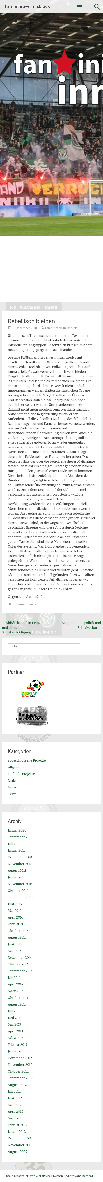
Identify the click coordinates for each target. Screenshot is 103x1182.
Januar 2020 (17, 830)
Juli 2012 (14, 1091)
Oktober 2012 (18, 1071)
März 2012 (16, 1118)
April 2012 (15, 1111)
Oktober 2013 (18, 998)
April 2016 (15, 917)
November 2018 (20, 864)
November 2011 (20, 1145)
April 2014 (15, 984)
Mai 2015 (14, 951)
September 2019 (20, 837)
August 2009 (17, 1152)
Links (12, 780)
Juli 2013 (14, 1011)
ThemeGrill (88, 1176)
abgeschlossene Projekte (27, 760)
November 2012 (20, 1065)
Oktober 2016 (18, 891)
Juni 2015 (15, 944)
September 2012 (20, 1078)
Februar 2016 (17, 924)
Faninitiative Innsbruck (27, 6)
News (12, 787)
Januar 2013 (16, 1051)
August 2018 (17, 870)
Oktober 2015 (18, 931)
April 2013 (15, 1031)
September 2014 (20, 971)
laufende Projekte (21, 774)
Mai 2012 (15, 1105)
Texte (32, 604)
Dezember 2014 (20, 958)
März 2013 (15, 1038)
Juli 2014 (14, 978)
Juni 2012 (15, 1098)
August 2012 (17, 1085)
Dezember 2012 (20, 1058)
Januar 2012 (17, 1132)
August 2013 (17, 1004)
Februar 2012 (18, 1125)
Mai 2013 (14, 1024)
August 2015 (17, 937)
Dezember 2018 (20, 857)
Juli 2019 (14, 844)
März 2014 (16, 991)
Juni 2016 (15, 904)
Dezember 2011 (19, 1138)
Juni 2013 (14, 1018)
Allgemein (20, 604)
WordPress (43, 1176)
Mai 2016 (14, 911)
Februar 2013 (17, 1045)
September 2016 (20, 897)
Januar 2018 (17, 877)
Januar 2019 (17, 850)
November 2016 (20, 884)
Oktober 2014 (18, 964)
